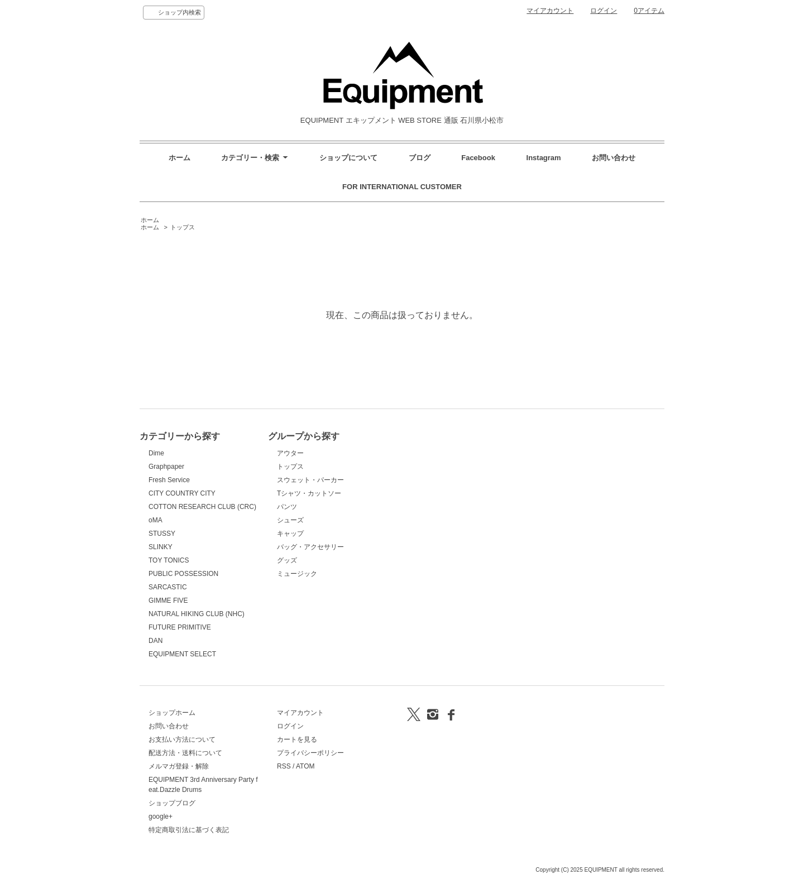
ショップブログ (172, 803)
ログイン (603, 11)
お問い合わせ (613, 157)
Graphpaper (166, 466)
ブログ (419, 157)
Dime (156, 453)
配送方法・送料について (185, 753)
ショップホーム (172, 713)
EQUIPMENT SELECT (182, 654)
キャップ (290, 533)
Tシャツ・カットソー (309, 493)
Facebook (478, 157)
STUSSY (162, 533)
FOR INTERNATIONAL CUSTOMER (402, 186)
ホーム (179, 157)
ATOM (305, 766)
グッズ (287, 560)
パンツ (287, 507)
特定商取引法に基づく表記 (189, 830)
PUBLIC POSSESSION (183, 574)
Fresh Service (169, 480)
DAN (155, 641)
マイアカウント (550, 11)
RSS (284, 766)
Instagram (545, 157)
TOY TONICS (169, 560)
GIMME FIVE (168, 600)
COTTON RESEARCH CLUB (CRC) (202, 507)
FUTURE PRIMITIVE (180, 627)
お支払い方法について (182, 739)
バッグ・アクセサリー (310, 547)
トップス (182, 227)
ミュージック (297, 574)
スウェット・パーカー (310, 480)
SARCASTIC (168, 587)
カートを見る (297, 739)
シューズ (290, 520)
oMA (155, 520)
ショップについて (348, 157)
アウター (290, 453)
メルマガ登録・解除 (179, 766)
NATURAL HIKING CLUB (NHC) (197, 614)
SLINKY (161, 547)
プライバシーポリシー (310, 753)
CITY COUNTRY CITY (182, 493)
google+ (161, 816)
